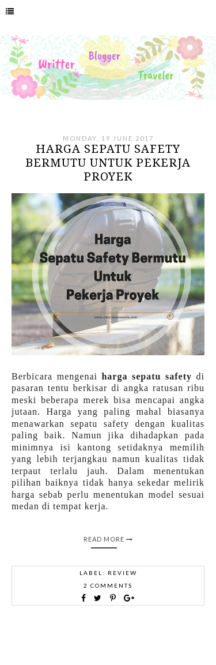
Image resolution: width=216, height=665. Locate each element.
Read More (108, 539)
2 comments (108, 585)
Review (122, 572)
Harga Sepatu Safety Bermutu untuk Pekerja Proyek (108, 162)
